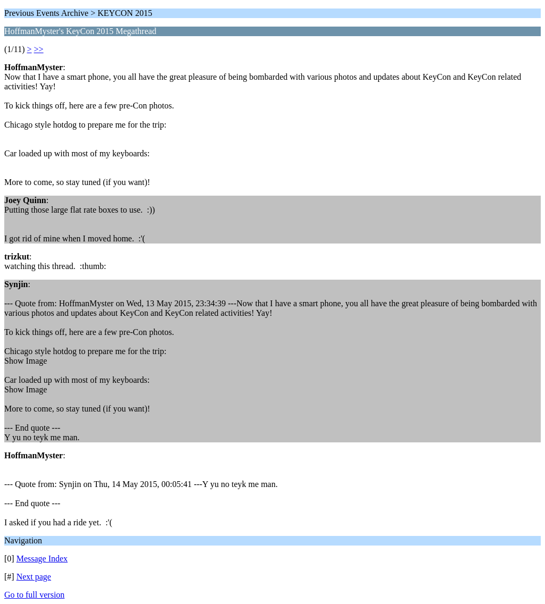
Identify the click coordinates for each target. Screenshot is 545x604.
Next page (33, 576)
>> (39, 49)
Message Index (42, 558)
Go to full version (34, 594)
